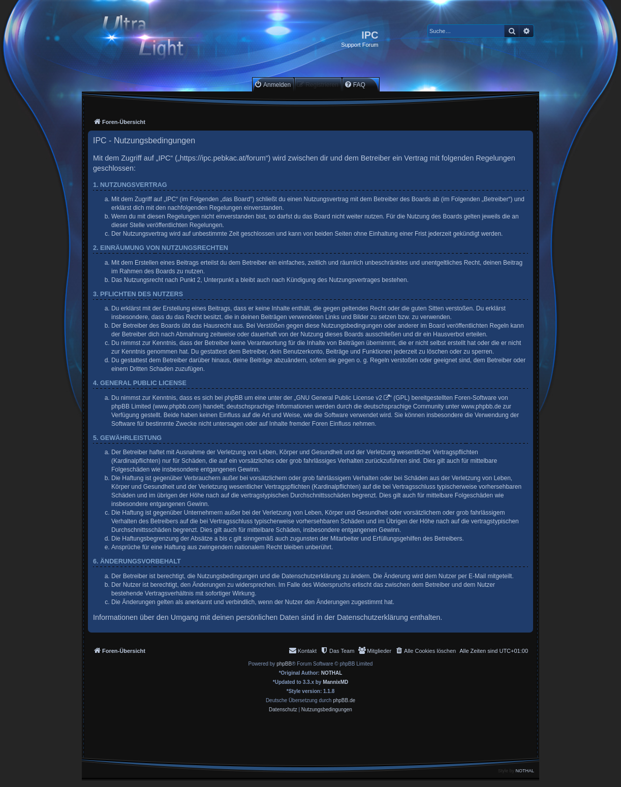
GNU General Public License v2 (339, 397)
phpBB (284, 664)
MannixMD (335, 682)
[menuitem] (272, 84)
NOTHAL (332, 673)
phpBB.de (344, 700)
